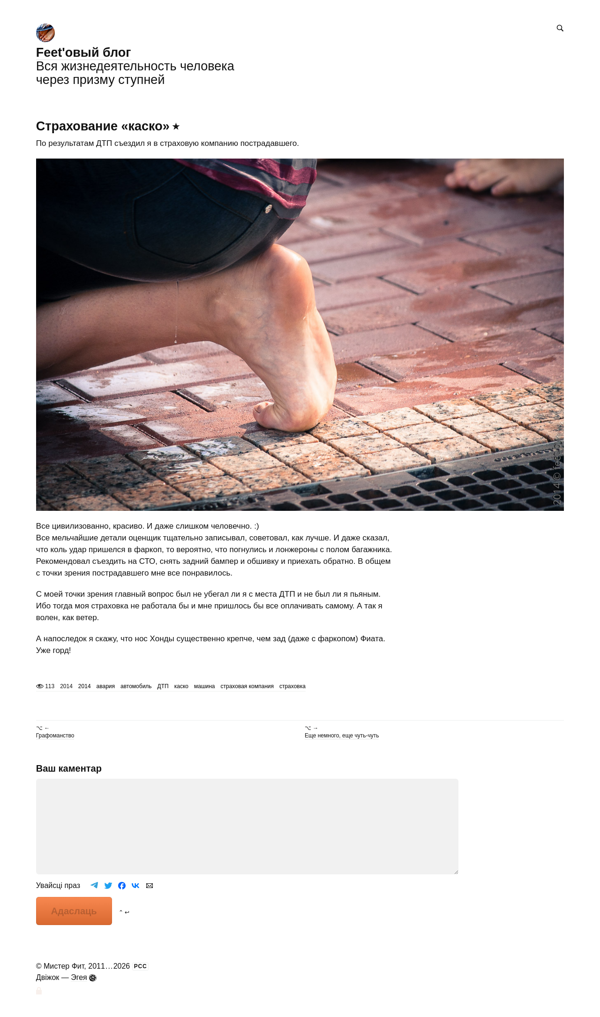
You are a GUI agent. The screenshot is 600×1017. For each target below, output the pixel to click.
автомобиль (136, 686)
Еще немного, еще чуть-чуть (342, 735)
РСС (140, 966)
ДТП (163, 686)
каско (181, 686)
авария (106, 686)
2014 (84, 686)
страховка (292, 686)
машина (204, 686)
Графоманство (55, 735)
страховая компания (247, 686)
